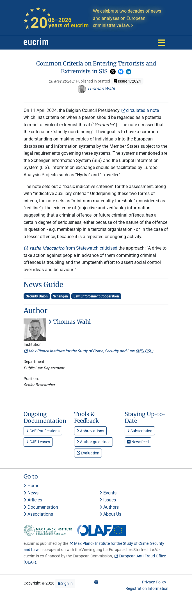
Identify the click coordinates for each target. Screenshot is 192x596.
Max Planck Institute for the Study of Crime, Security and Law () (91, 351)
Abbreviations (90, 431)
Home (31, 485)
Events (107, 493)
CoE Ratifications (43, 431)
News (31, 493)
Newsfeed (138, 442)
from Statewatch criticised (73, 248)
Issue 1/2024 (127, 81)
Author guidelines (93, 442)
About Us (110, 514)
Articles (33, 500)
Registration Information (146, 588)
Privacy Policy (154, 582)
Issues (107, 500)
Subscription (139, 431)
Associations (38, 514)
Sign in (65, 583)
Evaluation (88, 453)
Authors (109, 507)
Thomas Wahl (96, 88)
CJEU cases (38, 442)
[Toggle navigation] (161, 43)
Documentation (41, 507)
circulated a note (142, 110)
